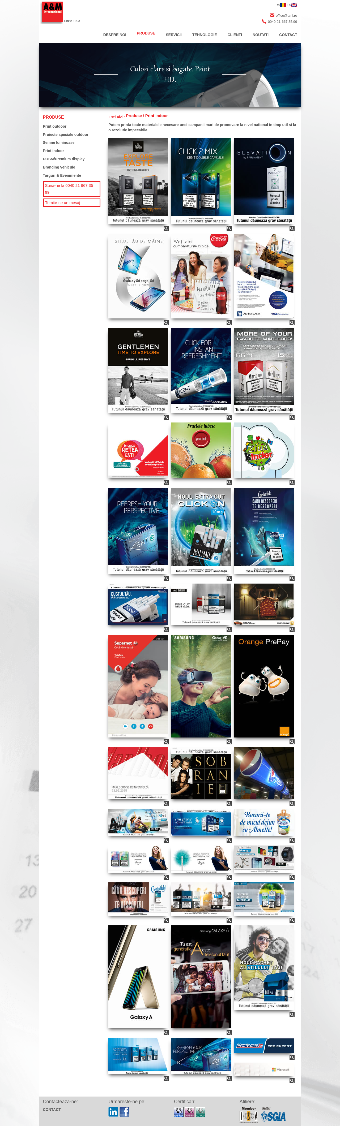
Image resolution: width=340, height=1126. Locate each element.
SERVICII (174, 35)
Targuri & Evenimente (62, 175)
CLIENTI (235, 35)
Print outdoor (55, 126)
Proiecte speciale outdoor (65, 134)
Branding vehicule (59, 167)
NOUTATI (261, 35)
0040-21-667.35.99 (282, 22)
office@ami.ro (286, 16)
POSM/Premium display (64, 159)
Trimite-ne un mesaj (62, 202)
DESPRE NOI (114, 35)
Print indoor (53, 151)
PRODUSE (146, 33)
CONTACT (288, 35)
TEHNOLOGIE (204, 35)
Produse (134, 115)
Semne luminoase (59, 142)
